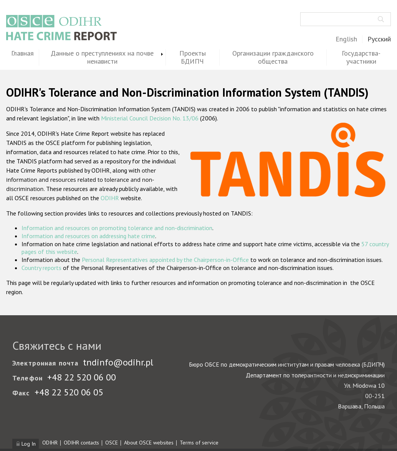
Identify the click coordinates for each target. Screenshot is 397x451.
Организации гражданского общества (273, 57)
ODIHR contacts (81, 442)
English (346, 39)
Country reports (41, 268)
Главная (22, 53)
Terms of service (199, 442)
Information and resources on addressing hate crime (88, 236)
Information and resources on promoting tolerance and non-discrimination (117, 228)
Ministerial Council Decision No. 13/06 (149, 118)
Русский (379, 39)
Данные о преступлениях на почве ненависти (102, 57)
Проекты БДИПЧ (192, 57)
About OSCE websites (149, 442)
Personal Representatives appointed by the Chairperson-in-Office (165, 259)
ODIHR (110, 198)
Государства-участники (361, 57)
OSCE (111, 442)
